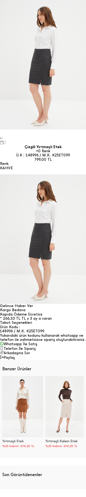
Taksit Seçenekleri (16, 323)
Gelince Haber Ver (16, 306)
